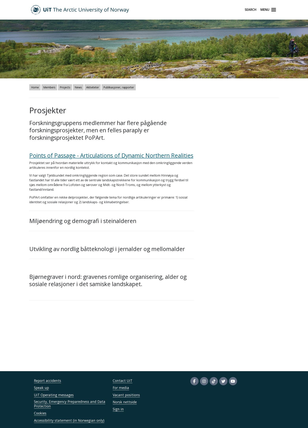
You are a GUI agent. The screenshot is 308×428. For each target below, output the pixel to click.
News (78, 87)
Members (49, 87)
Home (35, 87)
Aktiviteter (92, 87)
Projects (65, 87)
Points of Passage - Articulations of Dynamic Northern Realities (111, 155)
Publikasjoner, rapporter (118, 87)
